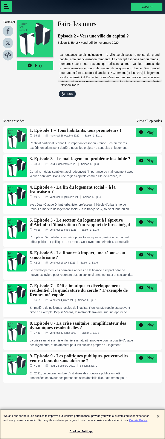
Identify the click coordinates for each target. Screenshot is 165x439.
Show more (70, 85)
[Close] (158, 418)
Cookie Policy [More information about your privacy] (138, 421)
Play (35, 65)
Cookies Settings (81, 433)
